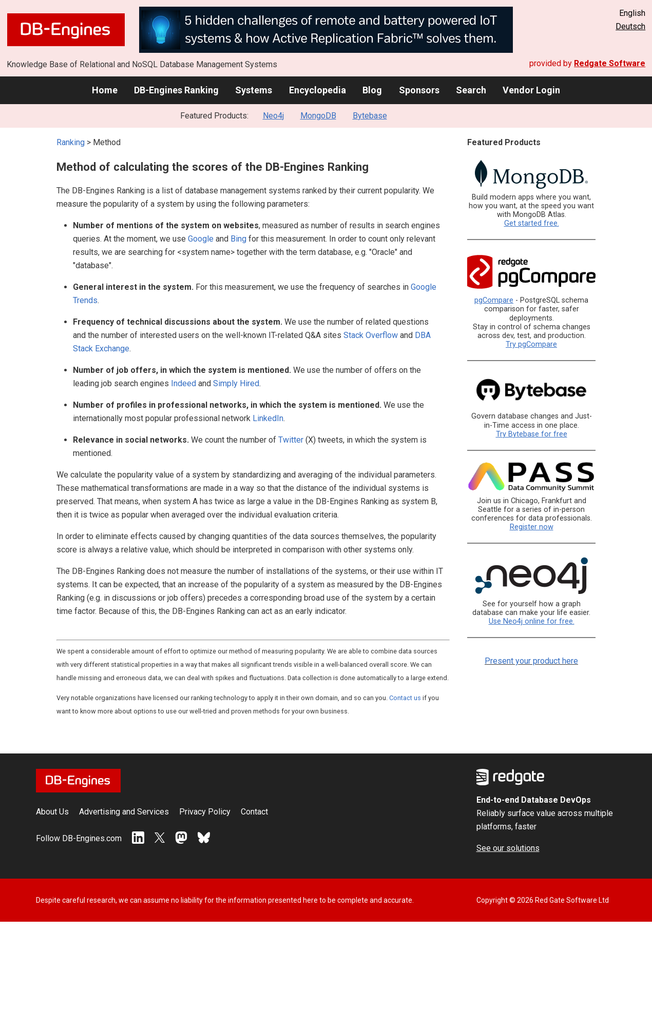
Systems (253, 90)
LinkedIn (268, 418)
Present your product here (531, 661)
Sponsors (419, 90)
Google (201, 239)
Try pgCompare (531, 344)
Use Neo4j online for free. (531, 621)
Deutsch (630, 26)
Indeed (183, 383)
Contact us (405, 698)
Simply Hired (236, 383)
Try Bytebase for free (531, 434)
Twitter (290, 440)
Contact (254, 812)
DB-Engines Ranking (176, 90)
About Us (52, 812)
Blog (372, 90)
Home (105, 90)
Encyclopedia (317, 90)
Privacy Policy (205, 812)
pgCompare (493, 300)
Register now (531, 527)
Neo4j (273, 116)
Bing (238, 239)
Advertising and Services (124, 812)
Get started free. (531, 223)
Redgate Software (609, 63)
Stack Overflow (370, 335)
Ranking (70, 142)
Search (471, 90)
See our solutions (508, 848)
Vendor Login (531, 90)
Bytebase (370, 116)
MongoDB (318, 116)
